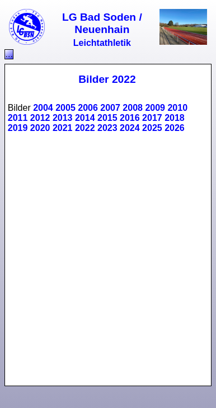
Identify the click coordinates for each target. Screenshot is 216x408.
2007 (110, 107)
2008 (133, 107)
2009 (155, 107)
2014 (85, 118)
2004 (43, 107)
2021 (63, 128)
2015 (107, 118)
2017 (152, 118)
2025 (152, 128)
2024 (130, 128)
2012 (40, 118)
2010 (177, 107)
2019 (18, 128)
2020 (40, 128)
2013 (63, 118)
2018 (175, 118)
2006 (88, 107)
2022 (85, 128)
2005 (65, 107)
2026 (175, 128)
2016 (130, 118)
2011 (18, 118)
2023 (107, 128)
